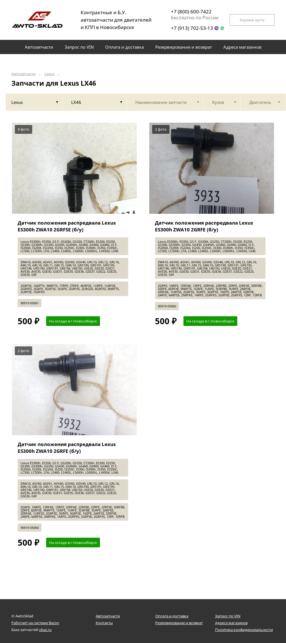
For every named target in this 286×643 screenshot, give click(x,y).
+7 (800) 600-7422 (191, 11)
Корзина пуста (252, 20)
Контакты (104, 622)
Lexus (49, 74)
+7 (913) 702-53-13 (192, 28)
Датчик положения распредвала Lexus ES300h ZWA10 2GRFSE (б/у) (67, 226)
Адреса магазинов (231, 622)
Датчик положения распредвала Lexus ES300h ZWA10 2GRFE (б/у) (204, 226)
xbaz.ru (45, 629)
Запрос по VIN (227, 616)
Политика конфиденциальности (244, 629)
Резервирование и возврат (179, 622)
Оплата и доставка (171, 616)
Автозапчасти (23, 74)
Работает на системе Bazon (35, 622)
